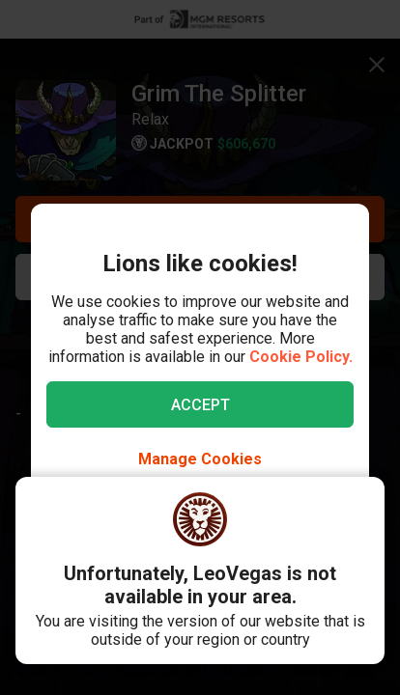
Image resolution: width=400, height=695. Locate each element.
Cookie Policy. (301, 357)
